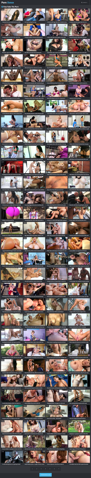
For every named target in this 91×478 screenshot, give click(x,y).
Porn (7, 2)
